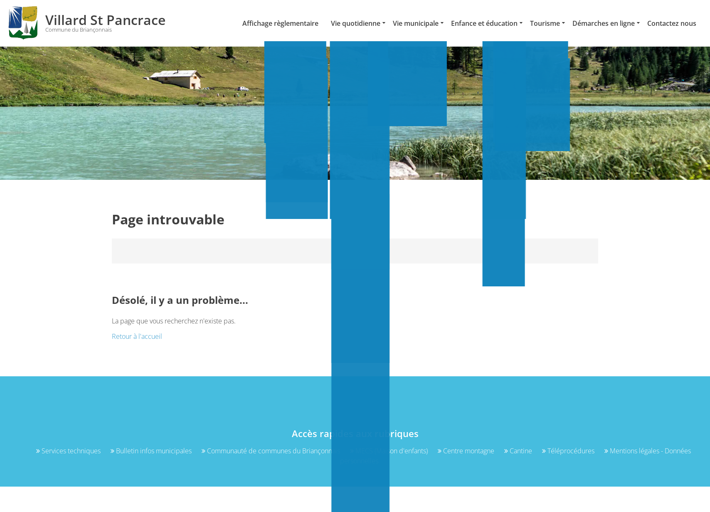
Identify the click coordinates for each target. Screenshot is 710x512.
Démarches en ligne (603, 23)
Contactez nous (671, 23)
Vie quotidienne (355, 23)
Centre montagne (467, 450)
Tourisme (545, 23)
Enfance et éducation (484, 23)
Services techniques (69, 450)
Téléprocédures (569, 450)
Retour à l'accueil (137, 336)
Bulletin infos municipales (152, 450)
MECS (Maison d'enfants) (389, 450)
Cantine (519, 450)
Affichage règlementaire (280, 23)
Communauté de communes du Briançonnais (272, 450)
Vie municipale (416, 23)
